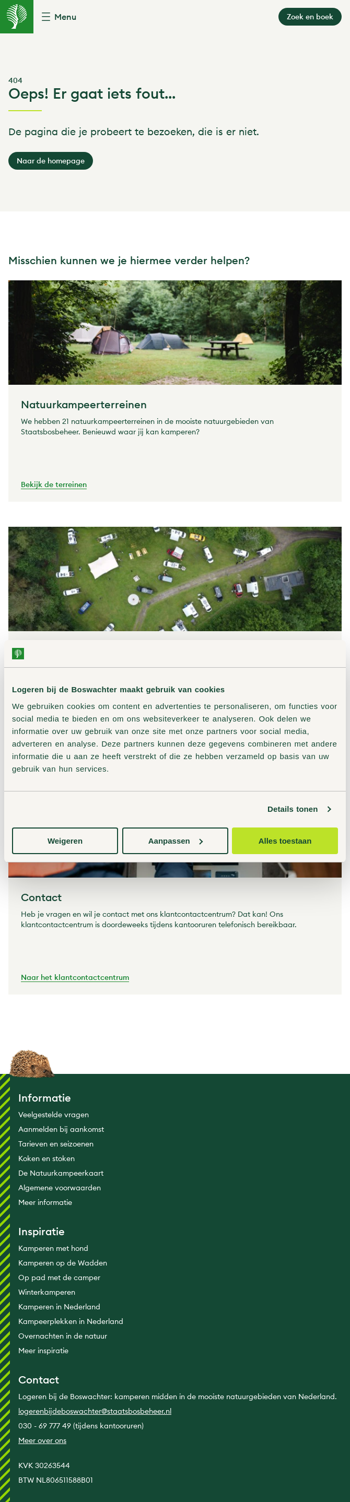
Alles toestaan (285, 840)
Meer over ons (42, 1440)
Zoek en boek (310, 16)
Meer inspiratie (43, 1350)
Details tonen (292, 809)
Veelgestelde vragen (53, 1114)
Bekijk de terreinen (54, 485)
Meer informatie (45, 1202)
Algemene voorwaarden (59, 1187)
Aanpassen (175, 840)
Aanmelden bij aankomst (61, 1129)
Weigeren (65, 840)
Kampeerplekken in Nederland (70, 1321)
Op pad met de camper (59, 1277)
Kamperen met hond (53, 1248)
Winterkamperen (46, 1292)
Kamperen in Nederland (59, 1306)
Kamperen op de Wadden (62, 1263)
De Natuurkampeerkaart (60, 1173)
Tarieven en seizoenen (56, 1144)
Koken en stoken (46, 1158)
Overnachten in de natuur (62, 1336)
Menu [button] (65, 16)
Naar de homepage (51, 160)
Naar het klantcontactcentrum (75, 978)
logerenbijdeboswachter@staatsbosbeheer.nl (94, 1411)
